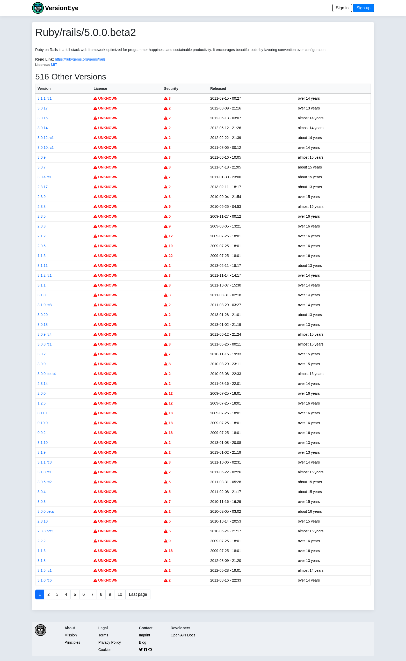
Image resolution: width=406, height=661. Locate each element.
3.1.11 (43, 265)
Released (218, 88)
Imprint (144, 635)
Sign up (364, 8)
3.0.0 (42, 364)
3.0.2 (42, 354)
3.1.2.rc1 (45, 275)
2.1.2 (42, 236)
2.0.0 (42, 393)
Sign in (342, 8)
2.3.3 (42, 226)
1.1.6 (42, 551)
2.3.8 (42, 206)
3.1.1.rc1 (45, 98)
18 (168, 413)
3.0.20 (43, 315)
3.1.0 (42, 295)
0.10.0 (43, 423)
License (100, 88)
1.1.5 (42, 256)
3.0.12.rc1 (46, 138)
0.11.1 (43, 413)
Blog (142, 642)
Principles (72, 642)
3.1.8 (42, 561)
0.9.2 (42, 433)
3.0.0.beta (46, 511)
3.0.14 (43, 128)
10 (168, 246)
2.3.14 (43, 383)
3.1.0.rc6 (45, 580)
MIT (54, 65)
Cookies (105, 650)
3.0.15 (43, 118)
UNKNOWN (105, 98)
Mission (70, 635)
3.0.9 (42, 157)
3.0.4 (42, 492)
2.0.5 (42, 246)
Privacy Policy (109, 642)
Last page (138, 594)
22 (168, 256)
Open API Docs (183, 635)
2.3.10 (43, 521)
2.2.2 (42, 541)
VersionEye (61, 7)
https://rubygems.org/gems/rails (80, 59)
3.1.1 (42, 285)
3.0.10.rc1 (46, 147)
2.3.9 (42, 197)
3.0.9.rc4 (45, 334)
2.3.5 (42, 216)
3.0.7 (42, 167)
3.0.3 (42, 502)
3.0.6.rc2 (45, 482)
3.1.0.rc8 (45, 305)
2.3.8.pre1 (46, 531)
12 (168, 236)
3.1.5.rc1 (45, 570)
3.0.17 (43, 108)
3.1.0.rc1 (45, 472)
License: (42, 65)
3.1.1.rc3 (45, 462)
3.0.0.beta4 (47, 374)
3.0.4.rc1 (45, 177)
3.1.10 (43, 442)
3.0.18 (43, 324)
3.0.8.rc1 (45, 344)
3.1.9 (42, 452)
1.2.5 (42, 403)
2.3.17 (43, 187)
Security (171, 88)
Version (44, 88)
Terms (103, 635)
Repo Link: (44, 59)
